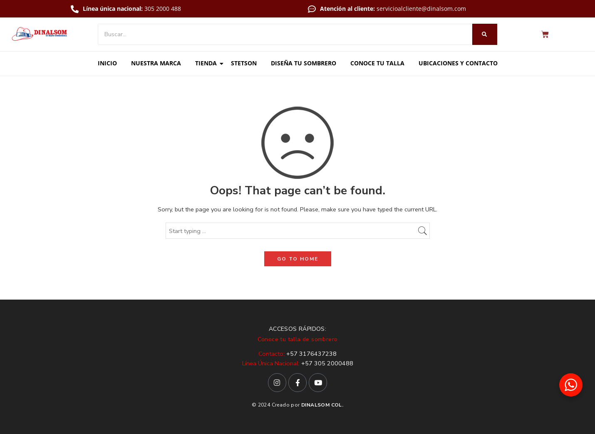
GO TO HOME (297, 258)
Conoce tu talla (377, 63)
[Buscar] (285, 34)
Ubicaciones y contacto (458, 63)
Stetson (244, 63)
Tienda (207, 63)
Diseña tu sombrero (303, 63)
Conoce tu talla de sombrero (298, 339)
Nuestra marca (156, 63)
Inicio (107, 63)
